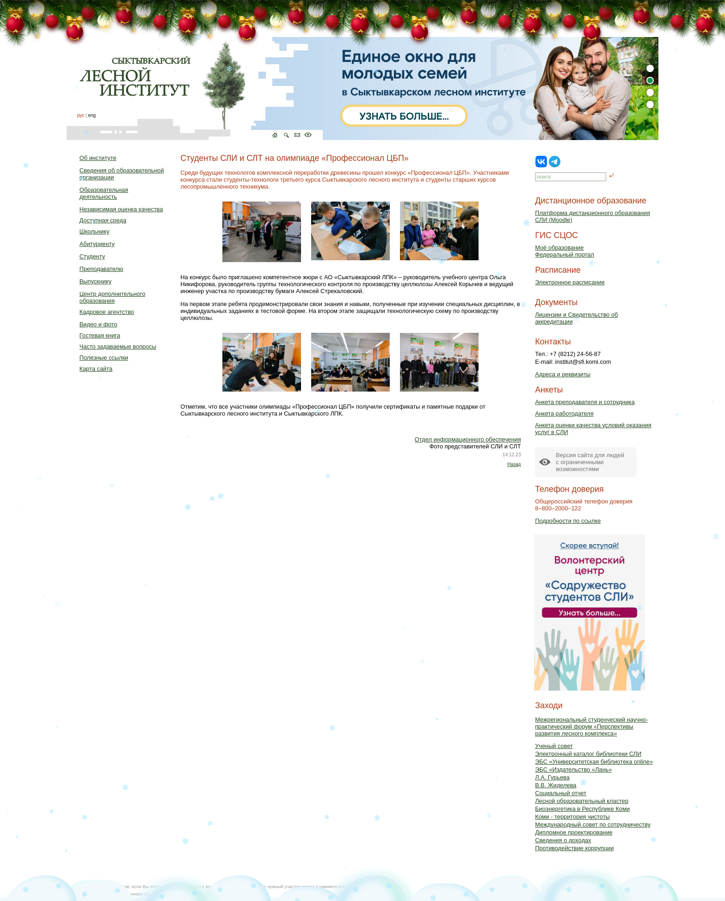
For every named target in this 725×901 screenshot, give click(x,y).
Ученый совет (554, 745)
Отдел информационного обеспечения (468, 439)
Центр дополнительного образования (112, 297)
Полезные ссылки (104, 357)
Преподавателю (101, 268)
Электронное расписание (570, 282)
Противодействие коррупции (574, 848)
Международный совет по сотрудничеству (593, 824)
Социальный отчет (560, 793)
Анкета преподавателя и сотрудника (584, 401)
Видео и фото (98, 324)
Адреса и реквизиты (562, 374)
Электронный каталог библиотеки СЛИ (588, 753)
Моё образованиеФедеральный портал (564, 251)
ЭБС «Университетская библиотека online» (594, 761)
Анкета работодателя (564, 413)
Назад (514, 464)
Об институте (98, 157)
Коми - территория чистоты (572, 816)
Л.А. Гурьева (552, 777)
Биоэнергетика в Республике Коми (582, 808)
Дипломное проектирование (574, 832)
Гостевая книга (100, 335)
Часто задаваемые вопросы (118, 346)
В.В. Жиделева (555, 785)
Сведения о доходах (563, 840)
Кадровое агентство (107, 311)
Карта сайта (96, 368)
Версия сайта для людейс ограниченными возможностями (590, 462)
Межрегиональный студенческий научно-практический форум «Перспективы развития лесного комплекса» (591, 726)
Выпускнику (95, 281)
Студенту (92, 256)
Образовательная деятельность (104, 193)
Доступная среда (103, 220)
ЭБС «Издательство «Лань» (573, 769)
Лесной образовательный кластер (581, 800)
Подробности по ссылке (568, 520)
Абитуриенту (97, 243)
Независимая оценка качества (121, 209)
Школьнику (95, 231)
